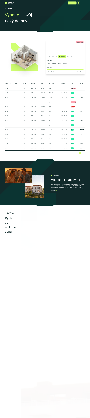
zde (56, 190)
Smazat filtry (80, 42)
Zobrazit (82, 92)
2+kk (56, 56)
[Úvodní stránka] (5, 8)
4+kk (71, 56)
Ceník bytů (10, 8)
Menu (83, 3)
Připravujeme (65, 63)
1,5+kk (53, 56)
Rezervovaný (54, 63)
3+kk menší (62, 56)
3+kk (67, 56)
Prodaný (59, 63)
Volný (49, 63)
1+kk (49, 56)
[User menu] (78, 2)
